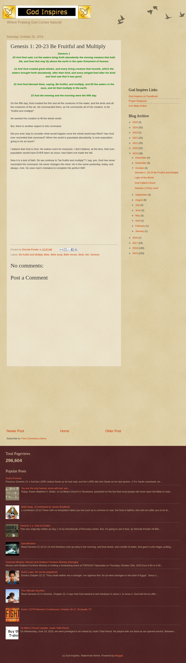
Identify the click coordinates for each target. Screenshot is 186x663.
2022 (135, 137)
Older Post (113, 431)
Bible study (56, 254)
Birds (81, 254)
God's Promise (13, 478)
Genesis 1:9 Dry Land (146, 188)
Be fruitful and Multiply (31, 254)
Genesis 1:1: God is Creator (35, 525)
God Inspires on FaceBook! (143, 96)
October (139, 168)
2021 (135, 143)
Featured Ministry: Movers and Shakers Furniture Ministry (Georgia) (42, 562)
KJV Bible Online (138, 105)
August (139, 200)
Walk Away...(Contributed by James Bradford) (45, 506)
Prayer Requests (138, 101)
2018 (135, 237)
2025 (135, 122)
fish (87, 254)
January (139, 231)
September (141, 194)
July (137, 205)
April (138, 220)
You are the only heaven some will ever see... (45, 488)
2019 (135, 153)
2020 (135, 148)
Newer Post (15, 431)
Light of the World (144, 177)
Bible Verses (70, 254)
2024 (135, 127)
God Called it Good (145, 182)
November (141, 163)
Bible (46, 254)
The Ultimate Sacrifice (33, 590)
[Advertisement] (64, 397)
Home (64, 431)
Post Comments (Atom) (34, 438)
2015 (135, 253)
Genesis (94, 254)
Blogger (119, 655)
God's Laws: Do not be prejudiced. (39, 572)
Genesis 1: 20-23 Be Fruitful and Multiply (156, 172)
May (138, 215)
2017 (135, 243)
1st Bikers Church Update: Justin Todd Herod (44, 628)
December (141, 157)
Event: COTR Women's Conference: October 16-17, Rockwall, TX (56, 609)
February (140, 225)
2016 (135, 248)
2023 (135, 132)
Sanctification (28, 543)
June (138, 210)
